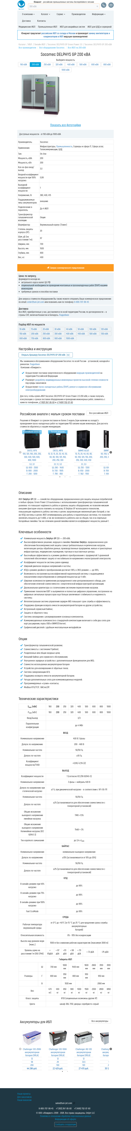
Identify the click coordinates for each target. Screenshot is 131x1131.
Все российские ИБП (98, 412)
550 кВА (104, 333)
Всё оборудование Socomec (52, 47)
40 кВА (69, 329)
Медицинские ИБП (27, 26)
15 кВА (34, 329)
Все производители (27, 47)
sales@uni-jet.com (63, 1103)
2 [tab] (71, 1071)
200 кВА (34, 333)
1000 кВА (65, 69)
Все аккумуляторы (99, 1020)
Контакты (41, 20)
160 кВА (23, 64)
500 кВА (82, 64)
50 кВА (81, 329)
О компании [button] (28, 14)
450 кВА (81, 333)
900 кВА (58, 338)
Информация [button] (98, 14)
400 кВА (70, 64)
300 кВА (58, 333)
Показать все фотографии (65, 125)
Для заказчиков (24, 1096)
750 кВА (34, 338)
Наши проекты (24, 1093)
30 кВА (57, 329)
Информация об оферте (65, 1119)
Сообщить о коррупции (65, 1124)
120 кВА (104, 329)
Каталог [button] (45, 14)
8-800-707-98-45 (81, 301)
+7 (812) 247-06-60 (64, 1108)
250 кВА (47, 64)
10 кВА (22, 329)
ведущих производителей (88, 372)
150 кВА (23, 333)
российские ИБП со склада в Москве (58, 33)
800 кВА (107, 64)
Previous (20, 452)
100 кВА (92, 329)
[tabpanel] (32, 452)
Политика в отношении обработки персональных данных (65, 1116)
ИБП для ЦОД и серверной (99, 26)
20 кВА (46, 329)
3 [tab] (73, 476)
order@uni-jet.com (35, 301)
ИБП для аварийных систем (72, 26)
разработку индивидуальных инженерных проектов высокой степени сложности (71, 379)
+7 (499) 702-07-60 (82, 1108)
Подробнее (64, 314)
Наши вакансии (24, 1099)
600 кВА (94, 64)
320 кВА (59, 64)
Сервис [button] (61, 14)
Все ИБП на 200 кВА (77, 47)
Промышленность (64, 146)
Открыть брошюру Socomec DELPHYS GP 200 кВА (43, 354)
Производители (78, 14)
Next (110, 452)
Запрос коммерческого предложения (65, 267)
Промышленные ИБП (47, 26)
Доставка (26, 20)
